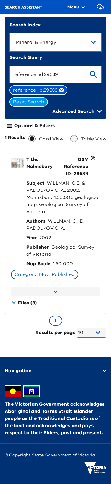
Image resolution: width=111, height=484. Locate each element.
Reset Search (28, 102)
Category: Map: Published (45, 274)
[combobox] (55, 42)
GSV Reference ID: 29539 (76, 166)
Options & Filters (34, 125)
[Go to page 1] (56, 320)
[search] (93, 74)
